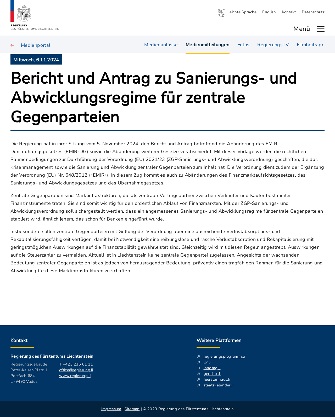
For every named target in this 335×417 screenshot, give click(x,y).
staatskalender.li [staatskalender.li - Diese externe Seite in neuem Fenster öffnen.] (218, 385)
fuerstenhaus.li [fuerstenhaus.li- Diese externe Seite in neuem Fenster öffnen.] (217, 379)
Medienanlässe (161, 44)
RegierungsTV (273, 44)
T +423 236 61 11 (76, 364)
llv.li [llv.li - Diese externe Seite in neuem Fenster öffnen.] (207, 362)
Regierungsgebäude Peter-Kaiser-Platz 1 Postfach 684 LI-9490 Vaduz (28, 373)
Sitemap (132, 409)
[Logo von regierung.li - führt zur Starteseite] (34, 15)
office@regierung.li (76, 370)
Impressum (111, 409)
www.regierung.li (75, 375)
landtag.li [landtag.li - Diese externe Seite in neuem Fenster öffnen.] (212, 367)
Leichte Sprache (242, 12)
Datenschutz (313, 12)
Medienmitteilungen (207, 44)
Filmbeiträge (311, 44)
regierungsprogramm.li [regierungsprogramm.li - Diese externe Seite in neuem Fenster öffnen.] (224, 356)
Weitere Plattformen (219, 340)
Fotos (243, 44)
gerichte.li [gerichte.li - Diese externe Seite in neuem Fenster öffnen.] (212, 373)
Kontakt (289, 12)
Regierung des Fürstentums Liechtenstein (51, 356)
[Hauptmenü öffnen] (321, 28)
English (269, 12)
